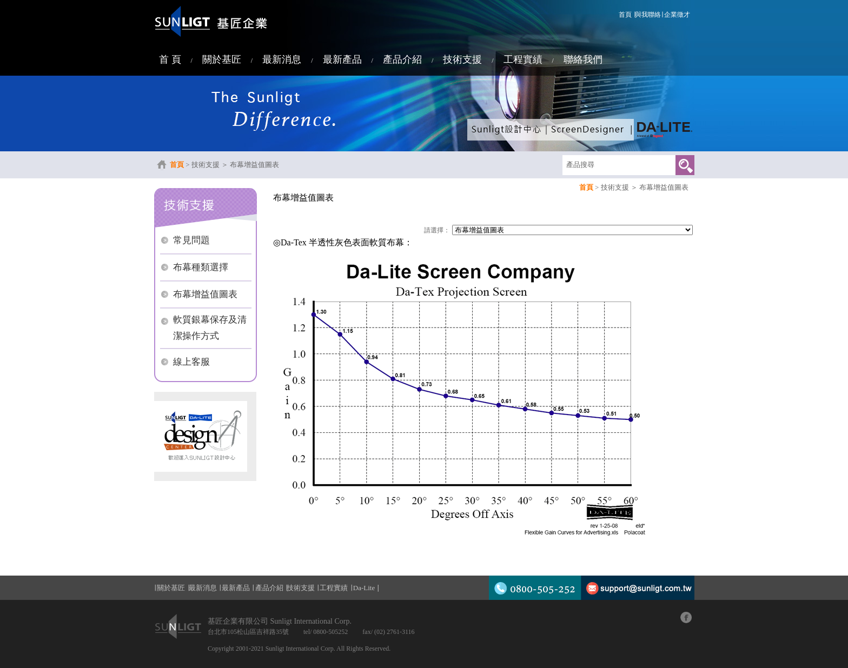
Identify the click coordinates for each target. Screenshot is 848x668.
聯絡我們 (583, 59)
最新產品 (342, 59)
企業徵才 (677, 14)
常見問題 (191, 240)
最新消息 (281, 59)
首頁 (625, 14)
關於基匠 (221, 59)
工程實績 (523, 59)
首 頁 (170, 59)
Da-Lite (364, 588)
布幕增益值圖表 (254, 165)
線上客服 (191, 362)
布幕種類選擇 (200, 267)
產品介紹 (402, 59)
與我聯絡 (648, 14)
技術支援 (462, 59)
